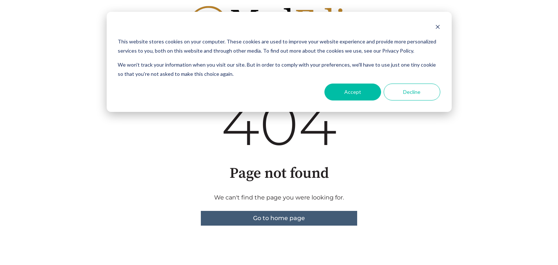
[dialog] (279, 62)
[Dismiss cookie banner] (437, 27)
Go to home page (279, 218)
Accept (352, 92)
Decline (411, 92)
